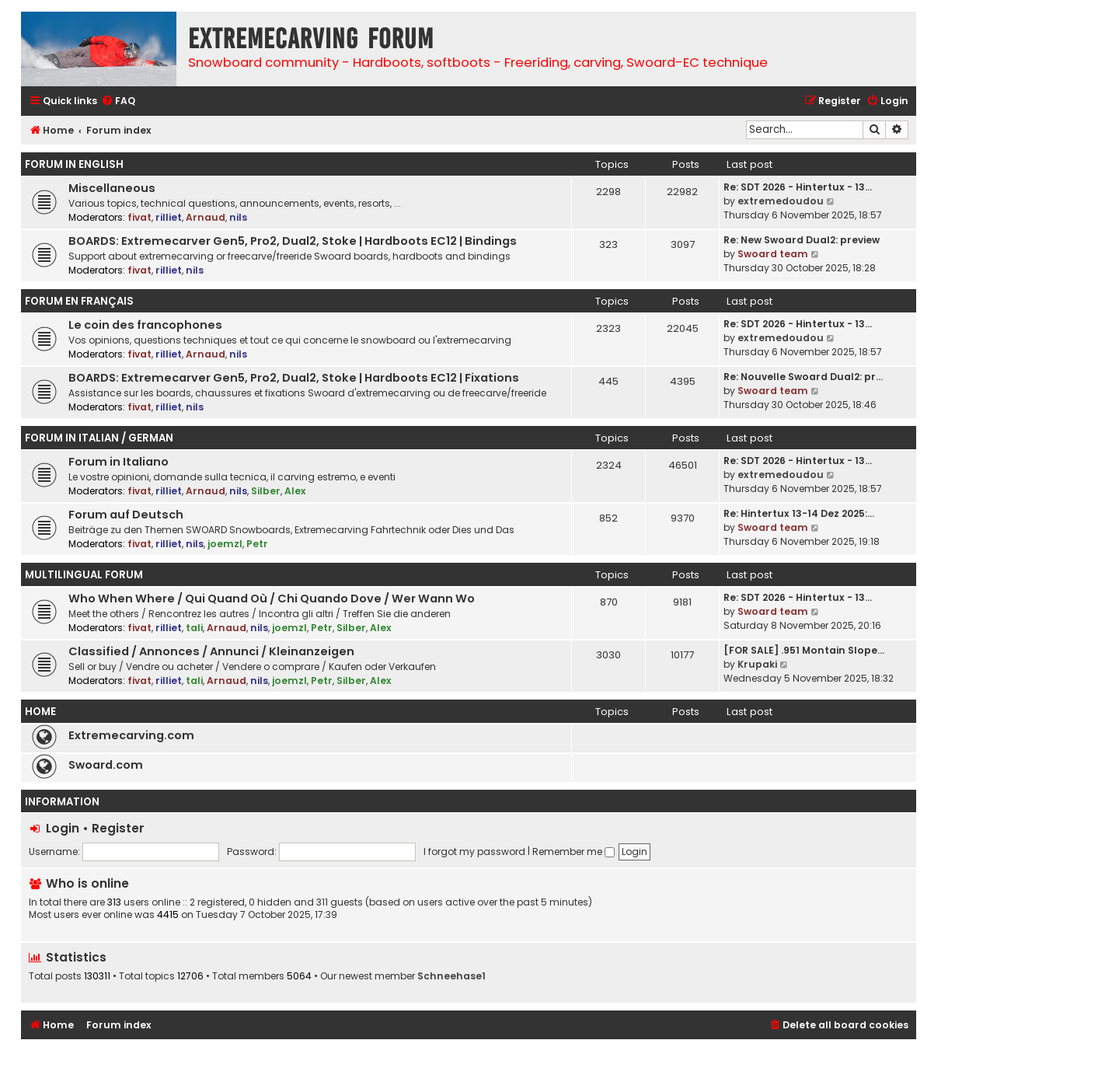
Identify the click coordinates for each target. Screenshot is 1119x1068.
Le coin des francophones (145, 325)
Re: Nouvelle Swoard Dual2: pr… (803, 376)
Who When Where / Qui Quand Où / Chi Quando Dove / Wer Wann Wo (271, 598)
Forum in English (74, 164)
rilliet (168, 217)
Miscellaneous (111, 188)
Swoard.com (105, 765)
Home (40, 711)
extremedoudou (780, 201)
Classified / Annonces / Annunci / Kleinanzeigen (211, 651)
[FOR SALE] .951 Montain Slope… (803, 650)
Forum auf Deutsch (125, 514)
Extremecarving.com (131, 735)
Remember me (573, 851)
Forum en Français (79, 301)
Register (118, 828)
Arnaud (205, 217)
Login (62, 828)
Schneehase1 (451, 975)
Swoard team (772, 253)
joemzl (224, 543)
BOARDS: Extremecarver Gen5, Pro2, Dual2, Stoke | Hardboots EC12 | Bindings (292, 241)
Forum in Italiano (118, 461)
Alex (295, 490)
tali (194, 627)
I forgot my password (474, 851)
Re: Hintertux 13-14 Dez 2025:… (798, 513)
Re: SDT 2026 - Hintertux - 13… (797, 187)
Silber (266, 490)
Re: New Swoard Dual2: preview (801, 239)
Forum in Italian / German (99, 438)
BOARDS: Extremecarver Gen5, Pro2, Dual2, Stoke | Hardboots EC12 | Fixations (293, 378)
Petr (257, 543)
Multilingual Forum (84, 574)
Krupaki (757, 664)
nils (238, 217)
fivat (139, 217)
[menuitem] (118, 101)
